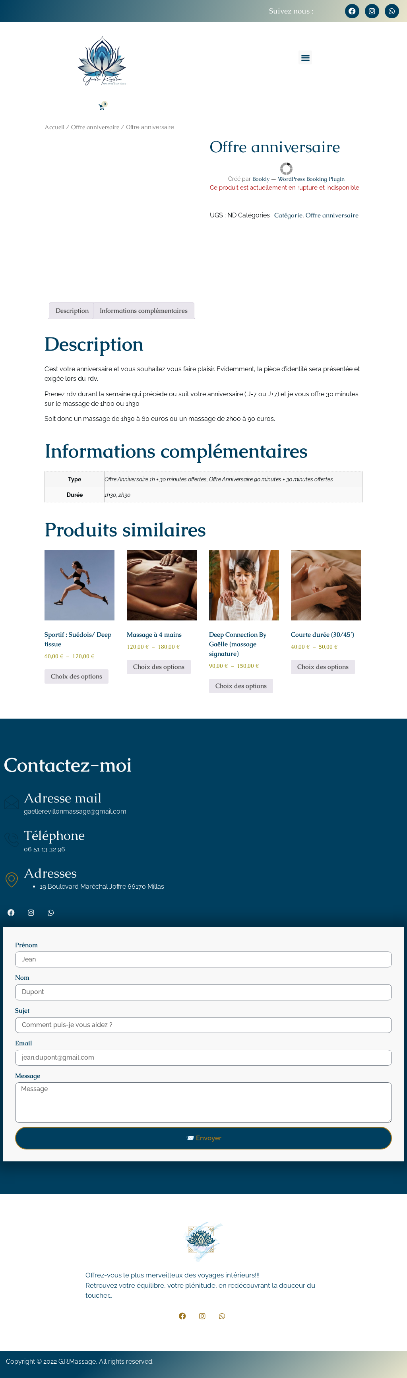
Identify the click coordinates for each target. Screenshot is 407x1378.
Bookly (260, 178)
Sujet (22, 1010)
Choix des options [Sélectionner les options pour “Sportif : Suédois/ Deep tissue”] (76, 676)
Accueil (54, 127)
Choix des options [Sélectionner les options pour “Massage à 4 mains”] (158, 667)
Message (27, 1076)
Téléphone (54, 835)
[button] (305, 57)
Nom (22, 977)
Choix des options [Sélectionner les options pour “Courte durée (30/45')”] (323, 667)
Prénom (26, 945)
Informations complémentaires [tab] (144, 310)
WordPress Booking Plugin (311, 178)
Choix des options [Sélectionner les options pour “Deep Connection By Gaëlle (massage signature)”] (241, 686)
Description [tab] (72, 310)
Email (23, 1043)
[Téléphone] (11, 839)
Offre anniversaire (95, 127)
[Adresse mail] (11, 801)
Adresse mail (63, 797)
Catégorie (288, 215)
